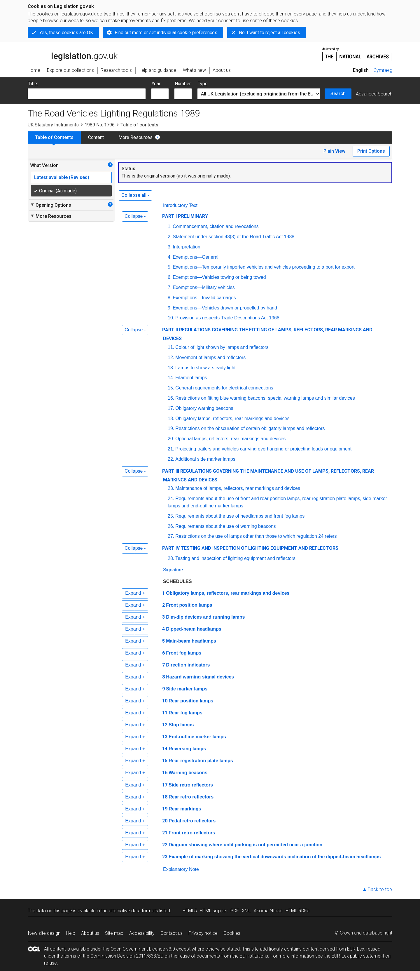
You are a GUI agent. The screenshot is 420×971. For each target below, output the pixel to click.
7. (170, 287)
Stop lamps (181, 724)
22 (164, 845)
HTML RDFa (297, 910)
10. (171, 317)
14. (171, 377)
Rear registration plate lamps (201, 760)
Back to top (380, 889)
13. (171, 367)
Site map (114, 933)
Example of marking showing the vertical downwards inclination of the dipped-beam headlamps (275, 856)
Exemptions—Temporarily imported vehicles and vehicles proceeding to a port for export (263, 266)
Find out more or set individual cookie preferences (166, 32)
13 (164, 736)
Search (338, 93)
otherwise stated (222, 949)
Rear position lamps (191, 700)
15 (164, 760)
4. (170, 257)
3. (170, 246)
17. (171, 408)
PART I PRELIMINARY (185, 216)
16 (164, 772)
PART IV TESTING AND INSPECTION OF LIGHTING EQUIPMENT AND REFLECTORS (250, 548)
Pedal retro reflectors (192, 820)
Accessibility (142, 933)
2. (170, 236)
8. (170, 297)
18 (164, 797)
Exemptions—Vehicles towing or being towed (219, 277)
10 (164, 701)
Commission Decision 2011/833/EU (126, 956)
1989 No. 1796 (100, 125)
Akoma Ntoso (268, 910)
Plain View (334, 151)
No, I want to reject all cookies (269, 32)
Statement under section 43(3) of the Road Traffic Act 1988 (233, 236)
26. (171, 526)
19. (171, 428)
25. (171, 516)
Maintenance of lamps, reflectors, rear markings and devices (237, 488)
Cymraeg (383, 70)
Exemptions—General (195, 257)
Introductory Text (180, 205)
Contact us (171, 933)
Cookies (231, 933)
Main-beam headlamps (191, 640)
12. (171, 357)
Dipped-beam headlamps (193, 629)
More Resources (135, 137)
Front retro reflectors (192, 832)
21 (164, 833)
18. (171, 418)
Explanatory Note (181, 869)
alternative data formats (133, 910)
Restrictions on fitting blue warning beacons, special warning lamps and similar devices (265, 398)
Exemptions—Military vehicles (204, 287)
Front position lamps (189, 605)
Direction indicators (188, 664)
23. (171, 488)
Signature (173, 569)
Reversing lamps (187, 748)
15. (171, 387)
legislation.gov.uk (73, 54)
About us (90, 933)
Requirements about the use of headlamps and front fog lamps (239, 516)
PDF (234, 910)
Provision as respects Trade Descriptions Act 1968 (227, 317)
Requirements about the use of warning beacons (225, 526)
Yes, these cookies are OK (66, 32)
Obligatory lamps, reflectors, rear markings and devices (232, 418)
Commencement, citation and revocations (215, 226)
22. (171, 459)
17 (164, 785)
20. (171, 438)
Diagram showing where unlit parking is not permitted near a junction (245, 844)
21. (171, 448)
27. (171, 536)
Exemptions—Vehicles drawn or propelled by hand (225, 307)
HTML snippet (214, 910)
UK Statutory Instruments (53, 125)
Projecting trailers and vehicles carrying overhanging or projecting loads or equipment (263, 448)
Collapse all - (135, 195)
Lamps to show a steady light (205, 367)
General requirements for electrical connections (224, 387)
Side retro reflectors (191, 784)
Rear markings (185, 808)
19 (164, 809)
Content (96, 137)
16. (171, 398)
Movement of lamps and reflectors (210, 357)
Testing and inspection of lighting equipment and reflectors (235, 558)
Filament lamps (191, 377)
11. (171, 347)
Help (70, 933)
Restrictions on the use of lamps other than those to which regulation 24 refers (256, 536)
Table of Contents (54, 137)
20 (164, 821)
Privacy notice (203, 933)
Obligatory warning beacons (204, 408)
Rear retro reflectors (191, 796)
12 (164, 725)
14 (164, 748)
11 (164, 713)
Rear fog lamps (185, 712)
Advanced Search (374, 94)
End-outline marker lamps (197, 736)
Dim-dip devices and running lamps (205, 617)
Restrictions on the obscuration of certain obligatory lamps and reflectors (250, 428)
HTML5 (190, 910)
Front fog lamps (183, 652)
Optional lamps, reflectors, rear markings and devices (230, 438)
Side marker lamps (186, 688)
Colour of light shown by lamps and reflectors (221, 347)
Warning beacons (188, 772)
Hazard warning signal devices (200, 676)
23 (164, 856)
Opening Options (50, 205)
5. (170, 266)
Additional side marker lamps (205, 459)
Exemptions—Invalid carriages (204, 297)
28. (171, 558)
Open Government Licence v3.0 (143, 949)
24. (171, 498)
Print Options (371, 151)
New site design (44, 933)
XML (246, 910)
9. (170, 307)
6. (170, 277)
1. (170, 226)
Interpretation (186, 246)
